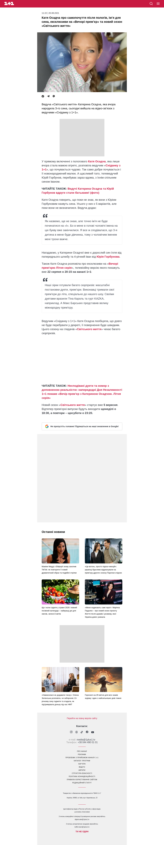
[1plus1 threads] (76, 732)
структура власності (82, 773)
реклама (82, 754)
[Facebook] (43, 96)
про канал (82, 751)
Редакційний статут (82, 783)
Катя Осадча (97, 161)
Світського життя (89, 329)
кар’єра (82, 764)
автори (82, 770)
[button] (158, 4)
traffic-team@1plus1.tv (82, 827)
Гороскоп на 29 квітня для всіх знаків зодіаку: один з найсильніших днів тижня (103, 696)
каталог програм (82, 761)
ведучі (82, 767)
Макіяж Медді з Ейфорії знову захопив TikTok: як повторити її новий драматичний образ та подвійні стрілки (59, 569)
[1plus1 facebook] (87, 732)
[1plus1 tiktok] (82, 732)
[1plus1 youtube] (92, 732)
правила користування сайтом (82, 779)
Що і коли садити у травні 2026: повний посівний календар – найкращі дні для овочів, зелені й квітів (59, 610)
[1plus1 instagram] (71, 732)
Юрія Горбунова (108, 256)
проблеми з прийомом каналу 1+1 (82, 757)
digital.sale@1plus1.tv (82, 819)
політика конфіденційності (82, 776)
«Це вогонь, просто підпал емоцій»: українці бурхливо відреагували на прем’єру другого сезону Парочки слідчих (103, 569)
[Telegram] (48, 96)
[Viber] (54, 96)
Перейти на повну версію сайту (82, 718)
